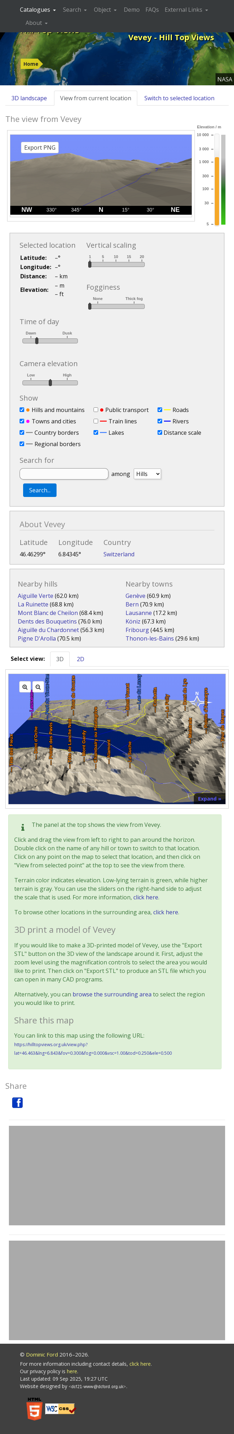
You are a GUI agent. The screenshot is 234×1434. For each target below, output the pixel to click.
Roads (180, 410)
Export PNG (39, 147)
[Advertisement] (117, 1175)
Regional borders (57, 444)
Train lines (122, 421)
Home (30, 63)
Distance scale (182, 433)
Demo (132, 10)
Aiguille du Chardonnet (48, 630)
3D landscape (29, 98)
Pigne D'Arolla (37, 638)
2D (80, 659)
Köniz (133, 621)
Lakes (116, 433)
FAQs (152, 10)
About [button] (34, 23)
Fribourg (137, 630)
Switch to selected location (179, 98)
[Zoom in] (25, 686)
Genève (135, 596)
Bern (132, 604)
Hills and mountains (58, 410)
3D (60, 659)
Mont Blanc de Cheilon (48, 613)
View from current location (95, 98)
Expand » (209, 798)
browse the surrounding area (112, 994)
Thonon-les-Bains (150, 638)
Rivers (180, 421)
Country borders (56, 433)
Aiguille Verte (35, 596)
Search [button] (73, 10)
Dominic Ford (42, 1354)
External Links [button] (184, 10)
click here (145, 897)
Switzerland (118, 554)
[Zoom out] (38, 686)
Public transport (127, 410)
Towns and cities (54, 421)
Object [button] (103, 10)
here (72, 1371)
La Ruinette (33, 604)
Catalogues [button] (36, 10)
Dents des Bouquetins (47, 621)
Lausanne (139, 613)
